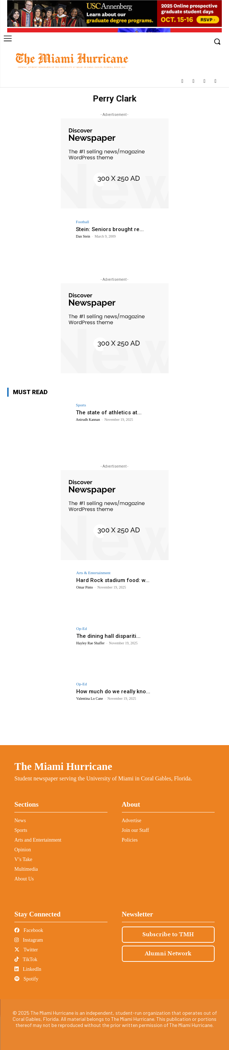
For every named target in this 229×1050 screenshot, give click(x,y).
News (20, 820)
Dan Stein (83, 236)
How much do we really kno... (113, 691)
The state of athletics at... (109, 412)
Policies (130, 840)
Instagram (28, 940)
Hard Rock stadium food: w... (113, 580)
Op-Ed (81, 629)
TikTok (25, 959)
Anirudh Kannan (88, 420)
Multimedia (26, 869)
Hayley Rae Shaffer (90, 643)
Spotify (26, 979)
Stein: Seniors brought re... (110, 229)
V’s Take (23, 859)
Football (82, 222)
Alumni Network (168, 953)
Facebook (28, 930)
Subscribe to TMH (168, 934)
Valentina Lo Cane (89, 698)
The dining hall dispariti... (108, 636)
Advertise (131, 820)
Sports (81, 405)
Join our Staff (135, 830)
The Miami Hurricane (63, 766)
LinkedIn (27, 969)
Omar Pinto (84, 587)
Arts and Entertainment (37, 840)
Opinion (22, 849)
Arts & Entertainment (93, 573)
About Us (24, 879)
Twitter (26, 949)
